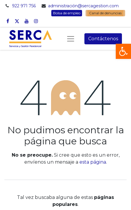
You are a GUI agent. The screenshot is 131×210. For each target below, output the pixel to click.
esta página (92, 162)
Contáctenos (103, 38)
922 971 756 (24, 5)
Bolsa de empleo (66, 13)
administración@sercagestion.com (83, 5)
